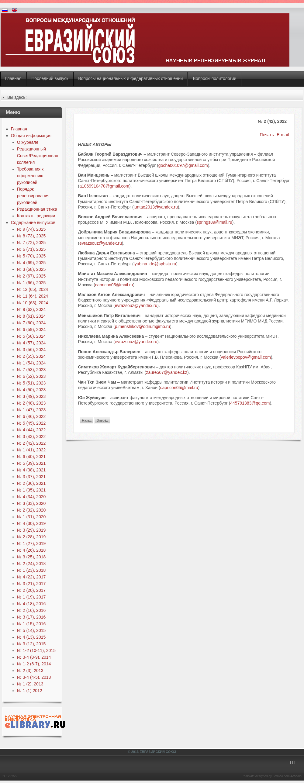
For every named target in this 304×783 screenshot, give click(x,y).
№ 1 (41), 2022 (31, 449)
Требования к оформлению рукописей (30, 176)
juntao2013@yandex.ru (156, 207)
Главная (13, 78)
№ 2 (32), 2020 (31, 510)
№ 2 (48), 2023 (31, 403)
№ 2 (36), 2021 (31, 483)
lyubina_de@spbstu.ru (155, 263)
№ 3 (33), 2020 (31, 503)
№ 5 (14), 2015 (31, 630)
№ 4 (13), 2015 (31, 637)
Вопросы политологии (214, 78)
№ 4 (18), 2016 (31, 603)
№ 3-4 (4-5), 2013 (34, 677)
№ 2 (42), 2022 (31, 443)
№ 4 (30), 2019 (31, 523)
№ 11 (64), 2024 (32, 296)
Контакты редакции (36, 215)
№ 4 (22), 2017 (31, 576)
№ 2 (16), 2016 (31, 610)
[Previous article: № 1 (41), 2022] (87, 420)
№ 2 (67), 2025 (31, 276)
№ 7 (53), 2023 (31, 369)
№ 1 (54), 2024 (31, 362)
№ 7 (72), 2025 (31, 242)
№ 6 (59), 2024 (31, 329)
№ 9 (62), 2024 (31, 309)
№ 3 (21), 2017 (31, 583)
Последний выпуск (49, 78)
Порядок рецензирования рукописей (33, 196)
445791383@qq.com (250, 403)
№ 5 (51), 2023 (31, 383)
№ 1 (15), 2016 (31, 623)
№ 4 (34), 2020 (31, 496)
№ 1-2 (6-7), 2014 (34, 663)
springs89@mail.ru (214, 222)
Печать (267, 134)
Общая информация (31, 135)
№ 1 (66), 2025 (31, 282)
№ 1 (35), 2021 (31, 490)
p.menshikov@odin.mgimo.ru (142, 326)
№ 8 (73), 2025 (31, 235)
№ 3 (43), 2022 (31, 436)
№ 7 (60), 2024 (31, 322)
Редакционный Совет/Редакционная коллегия (37, 156)
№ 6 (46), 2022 (31, 416)
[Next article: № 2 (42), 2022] (102, 420)
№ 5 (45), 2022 (31, 423)
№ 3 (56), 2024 (31, 349)
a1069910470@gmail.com (104, 186)
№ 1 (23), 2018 (31, 570)
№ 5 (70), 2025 (31, 256)
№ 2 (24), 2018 (31, 563)
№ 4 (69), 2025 (31, 262)
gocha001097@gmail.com (183, 165)
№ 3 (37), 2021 (31, 476)
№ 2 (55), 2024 (31, 356)
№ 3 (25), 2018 (31, 556)
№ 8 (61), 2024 (31, 316)
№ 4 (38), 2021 (31, 469)
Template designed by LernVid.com (265, 776)
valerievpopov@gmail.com (246, 357)
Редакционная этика (37, 209)
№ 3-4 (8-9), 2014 (34, 657)
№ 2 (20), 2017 (31, 590)
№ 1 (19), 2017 (31, 597)
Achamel (296, 776)
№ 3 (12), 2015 (31, 643)
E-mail (283, 134)
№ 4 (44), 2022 (31, 429)
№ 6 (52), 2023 (31, 376)
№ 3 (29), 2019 (31, 530)
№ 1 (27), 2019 (31, 543)
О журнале (27, 142)
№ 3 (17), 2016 (31, 617)
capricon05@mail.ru (114, 284)
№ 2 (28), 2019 (31, 536)
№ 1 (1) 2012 (29, 690)
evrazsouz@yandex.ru (100, 243)
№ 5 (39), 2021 (31, 463)
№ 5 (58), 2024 (31, 336)
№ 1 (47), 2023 (31, 409)
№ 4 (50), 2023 (31, 389)
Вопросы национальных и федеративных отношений (130, 78)
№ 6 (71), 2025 (31, 249)
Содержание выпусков (33, 222)
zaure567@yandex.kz (166, 372)
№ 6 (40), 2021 (31, 456)
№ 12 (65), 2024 (32, 289)
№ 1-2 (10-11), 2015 (36, 650)
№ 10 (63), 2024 (32, 302)
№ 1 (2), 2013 (30, 683)
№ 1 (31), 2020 (31, 516)
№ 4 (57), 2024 (31, 342)
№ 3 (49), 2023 (31, 396)
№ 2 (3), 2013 (30, 670)
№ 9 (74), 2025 (31, 229)
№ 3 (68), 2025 (31, 269)
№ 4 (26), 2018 (31, 550)
